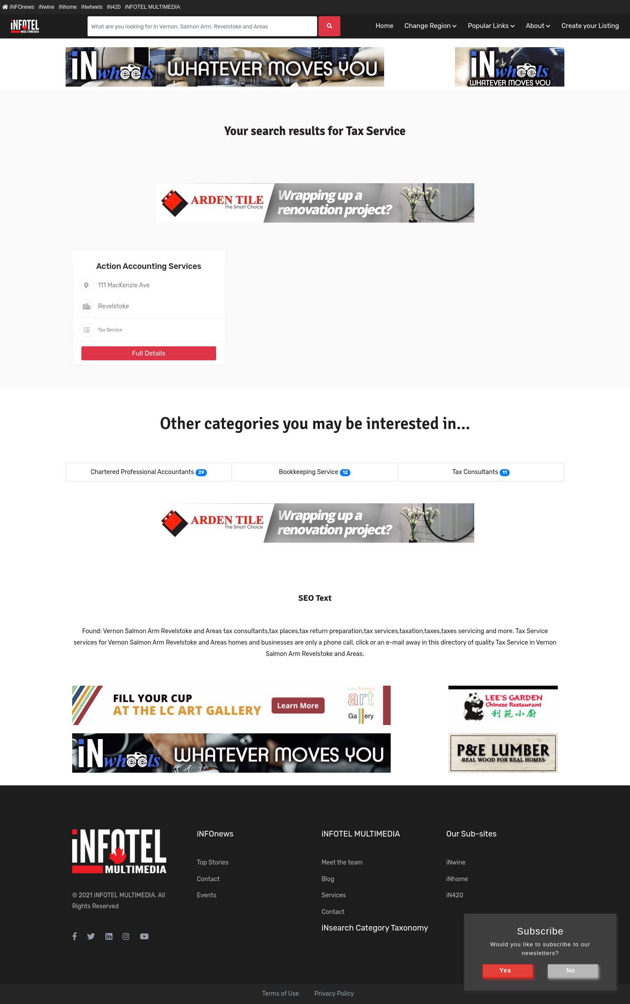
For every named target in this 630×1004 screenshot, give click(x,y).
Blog (328, 879)
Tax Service (110, 330)
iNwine (46, 7)
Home (384, 26)
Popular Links (488, 26)
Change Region (427, 26)
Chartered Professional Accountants (142, 472)
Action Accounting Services (148, 266)
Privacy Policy (334, 993)
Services (334, 895)
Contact (208, 879)
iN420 (113, 7)
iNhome (68, 7)
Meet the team (342, 862)
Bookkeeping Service (309, 472)
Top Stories (212, 862)
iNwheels (92, 7)
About (535, 26)
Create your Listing (590, 26)
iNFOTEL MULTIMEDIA (152, 7)
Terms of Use (280, 993)
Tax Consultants (475, 472)
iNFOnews (18, 7)
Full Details (148, 353)
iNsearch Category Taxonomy (375, 928)
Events (207, 895)
